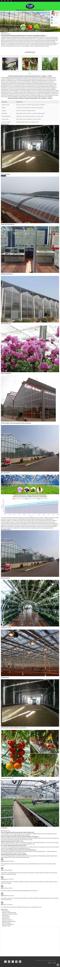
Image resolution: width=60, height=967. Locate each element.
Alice (7, 888)
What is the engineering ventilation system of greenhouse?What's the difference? (20, 836)
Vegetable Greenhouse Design (8, 921)
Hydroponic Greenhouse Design (9, 912)
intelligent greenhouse (7, 274)
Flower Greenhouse (6, 373)
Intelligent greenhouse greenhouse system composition (14, 854)
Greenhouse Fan (5, 918)
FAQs (54, 962)
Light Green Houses (6, 925)
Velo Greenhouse (5, 911)
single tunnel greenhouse (7, 224)
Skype (54, 20)
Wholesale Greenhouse (7, 919)
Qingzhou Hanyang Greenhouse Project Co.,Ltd (12, 841)
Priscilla (7, 879)
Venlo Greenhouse (6, 323)
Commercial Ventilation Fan (8, 924)
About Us (50, 962)
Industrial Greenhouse (6, 34)
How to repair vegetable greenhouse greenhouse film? (13, 845)
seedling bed (4, 827)
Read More (3, 175)
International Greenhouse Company (9, 914)
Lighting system (5, 677)
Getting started (4, 32)
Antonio (7, 861)
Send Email (55, 17)
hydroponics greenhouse (7, 778)
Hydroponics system (6, 627)
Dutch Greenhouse (6, 917)
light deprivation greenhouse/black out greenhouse (13, 727)
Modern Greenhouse (6, 922)
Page (7, 904)
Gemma (7, 895)
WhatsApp (55, 22)
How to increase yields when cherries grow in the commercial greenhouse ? (18, 849)
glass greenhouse (5, 472)
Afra (6, 870)
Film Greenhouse (5, 174)
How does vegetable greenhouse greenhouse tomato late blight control (17, 832)
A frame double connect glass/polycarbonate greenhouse (16, 423)
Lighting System (5, 915)
